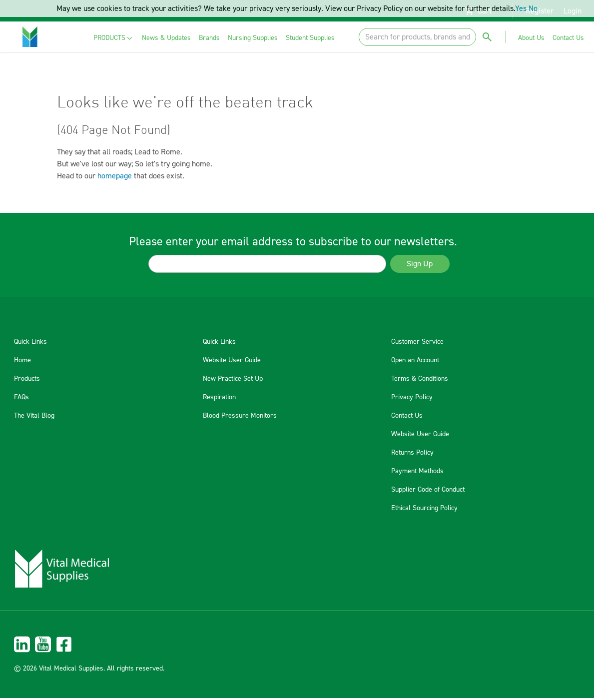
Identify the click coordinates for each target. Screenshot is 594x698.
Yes (521, 8)
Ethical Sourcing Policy (424, 508)
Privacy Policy (412, 397)
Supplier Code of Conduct (428, 489)
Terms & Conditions (419, 378)
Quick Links (30, 341)
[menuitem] (113, 38)
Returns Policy (412, 452)
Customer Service (417, 341)
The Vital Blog (34, 415)
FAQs (21, 397)
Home (22, 360)
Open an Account (415, 360)
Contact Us (407, 415)
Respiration (219, 397)
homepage (114, 176)
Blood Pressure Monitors (240, 415)
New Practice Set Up (233, 378)
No (533, 8)
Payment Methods (417, 471)
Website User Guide (232, 360)
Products (27, 378)
